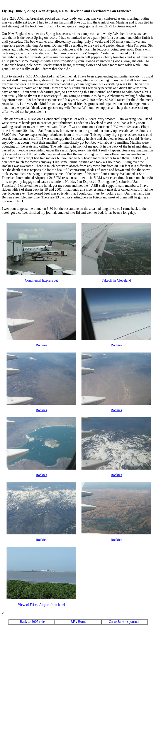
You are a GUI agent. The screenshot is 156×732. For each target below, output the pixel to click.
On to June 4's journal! (124, 621)
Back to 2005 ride (32, 621)
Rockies (41, 345)
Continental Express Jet (41, 280)
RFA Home (78, 621)
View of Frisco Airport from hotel (41, 604)
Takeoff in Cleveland (116, 280)
